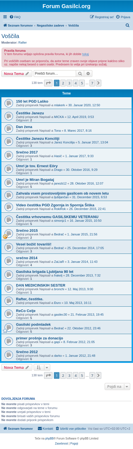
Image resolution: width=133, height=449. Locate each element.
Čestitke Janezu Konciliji (37, 138)
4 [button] (76, 83)
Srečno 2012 (27, 352)
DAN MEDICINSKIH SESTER (40, 285)
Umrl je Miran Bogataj (35, 180)
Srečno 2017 (27, 152)
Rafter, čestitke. (29, 299)
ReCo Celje (26, 311)
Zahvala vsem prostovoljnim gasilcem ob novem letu (62, 193)
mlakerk (59, 105)
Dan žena (24, 127)
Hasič (58, 156)
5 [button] (82, 83)
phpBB (49, 438)
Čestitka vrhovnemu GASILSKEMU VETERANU (57, 217)
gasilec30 (60, 314)
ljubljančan (61, 197)
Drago (58, 169)
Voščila (10, 36)
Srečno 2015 (27, 230)
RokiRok (60, 209)
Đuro (57, 302)
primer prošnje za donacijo (39, 338)
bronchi (59, 289)
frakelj (58, 275)
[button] (48, 83)
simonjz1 (60, 220)
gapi (57, 342)
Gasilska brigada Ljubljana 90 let (44, 272)
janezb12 (60, 183)
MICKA (59, 117)
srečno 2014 (26, 258)
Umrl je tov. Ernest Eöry (37, 166)
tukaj (85, 54)
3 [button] (69, 83)
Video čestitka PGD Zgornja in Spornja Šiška (55, 205)
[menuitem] (14, 17)
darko (58, 355)
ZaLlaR (59, 261)
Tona (57, 130)
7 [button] (92, 83)
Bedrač (59, 234)
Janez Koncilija (64, 142)
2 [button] (63, 83)
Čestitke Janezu (30, 113)
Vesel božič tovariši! (33, 244)
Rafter (23, 42)
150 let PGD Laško (32, 101)
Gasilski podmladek (33, 324)
